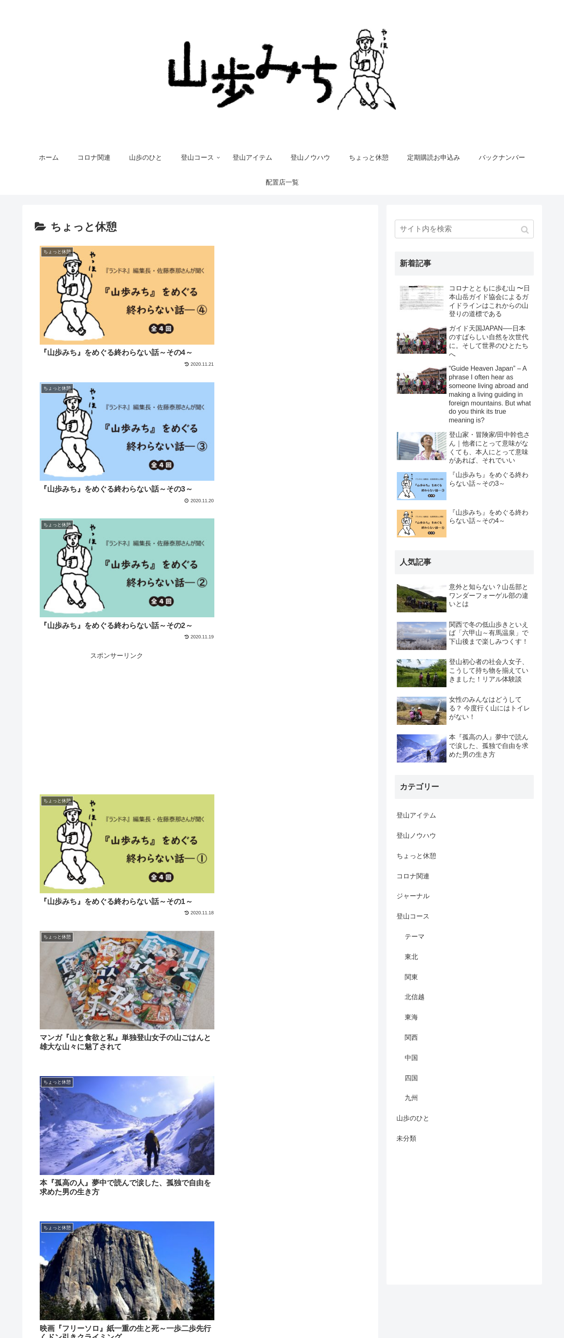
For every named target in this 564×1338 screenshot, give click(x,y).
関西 (411, 1037)
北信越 (415, 996)
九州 (411, 1097)
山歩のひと (413, 1118)
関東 (411, 977)
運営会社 (380, 1315)
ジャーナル (413, 895)
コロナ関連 (413, 876)
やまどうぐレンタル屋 (430, 1315)
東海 (411, 1017)
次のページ (200, 1199)
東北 (411, 956)
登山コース (413, 916)
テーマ (415, 936)
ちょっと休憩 (416, 855)
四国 (411, 1077)
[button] (526, 230)
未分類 (406, 1138)
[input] (464, 229)
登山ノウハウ (416, 835)
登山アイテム (416, 815)
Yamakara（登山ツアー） (501, 1315)
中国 (411, 1057)
